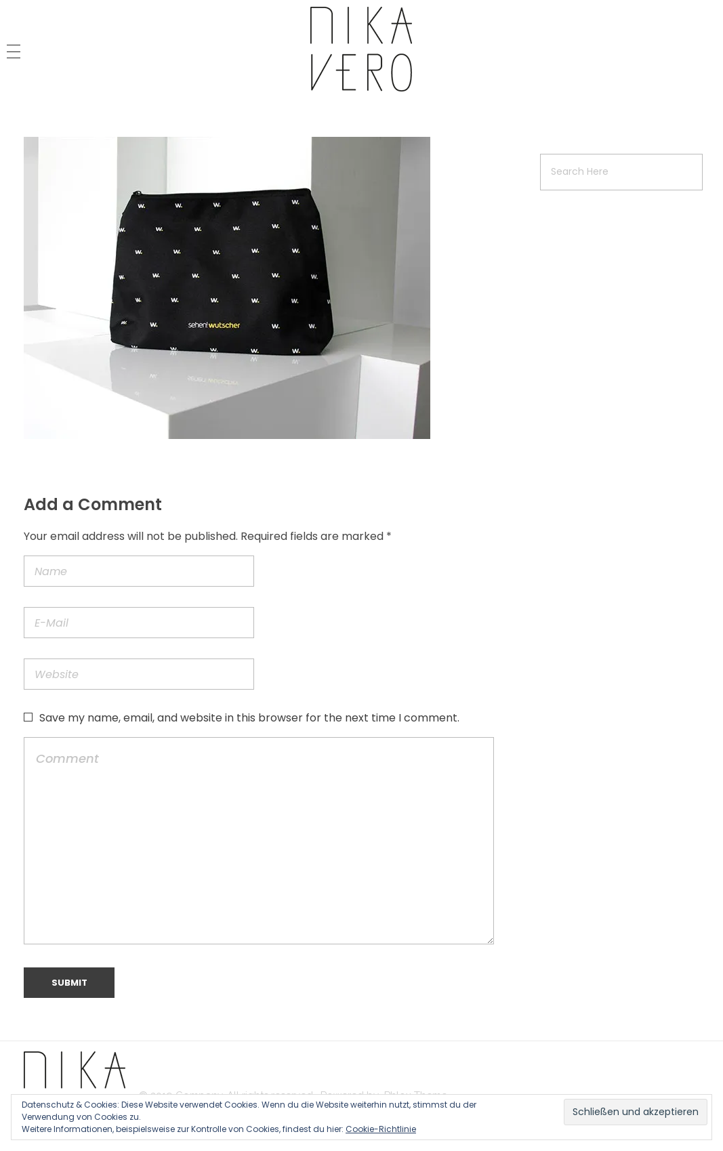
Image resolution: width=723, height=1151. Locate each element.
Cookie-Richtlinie (381, 1129)
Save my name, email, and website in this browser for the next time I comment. (249, 718)
